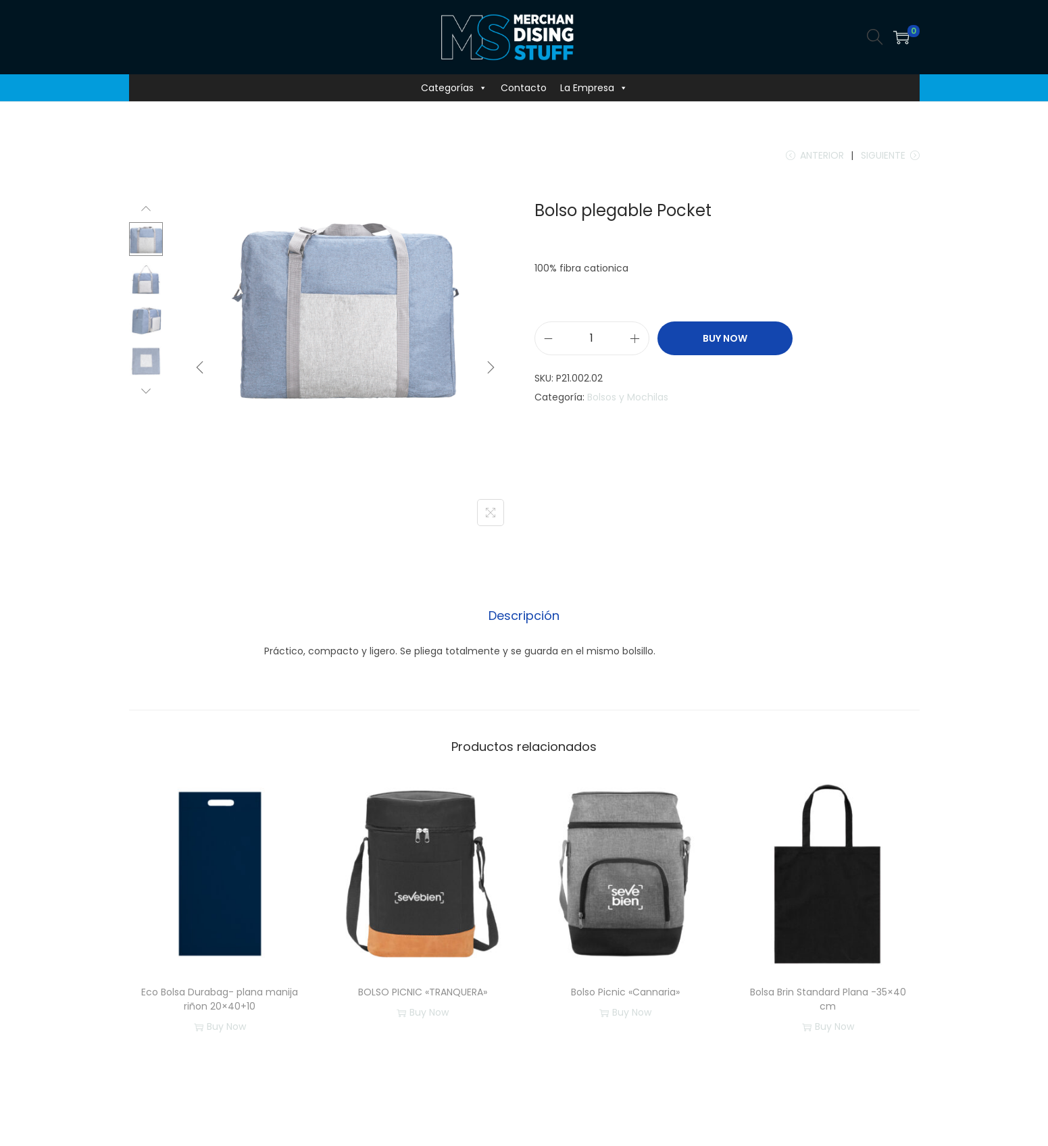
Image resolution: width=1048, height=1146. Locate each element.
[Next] (490, 367)
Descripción (524, 615)
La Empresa (594, 87)
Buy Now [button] (220, 1027)
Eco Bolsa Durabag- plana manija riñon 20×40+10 (219, 999)
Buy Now (725, 338)
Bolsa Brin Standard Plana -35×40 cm (828, 999)
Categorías (454, 87)
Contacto (524, 88)
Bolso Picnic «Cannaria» (625, 992)
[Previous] (200, 367)
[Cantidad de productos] (592, 338)
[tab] (524, 615)
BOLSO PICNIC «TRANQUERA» (422, 992)
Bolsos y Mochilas (627, 397)
